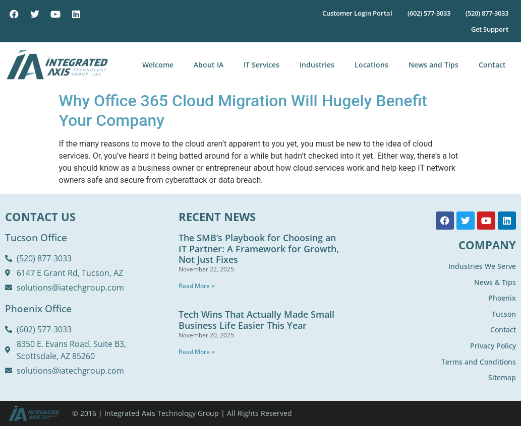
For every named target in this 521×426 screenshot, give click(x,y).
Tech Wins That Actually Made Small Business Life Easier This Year (256, 319)
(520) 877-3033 (487, 13)
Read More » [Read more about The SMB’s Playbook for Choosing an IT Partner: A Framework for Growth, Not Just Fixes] (196, 285)
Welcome (157, 64)
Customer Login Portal (357, 13)
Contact (492, 64)
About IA (208, 64)
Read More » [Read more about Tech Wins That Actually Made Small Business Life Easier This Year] (196, 351)
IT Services (261, 64)
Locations (371, 64)
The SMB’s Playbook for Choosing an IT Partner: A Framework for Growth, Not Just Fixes (259, 248)
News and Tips (433, 64)
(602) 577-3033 (429, 13)
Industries (317, 64)
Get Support (489, 29)
